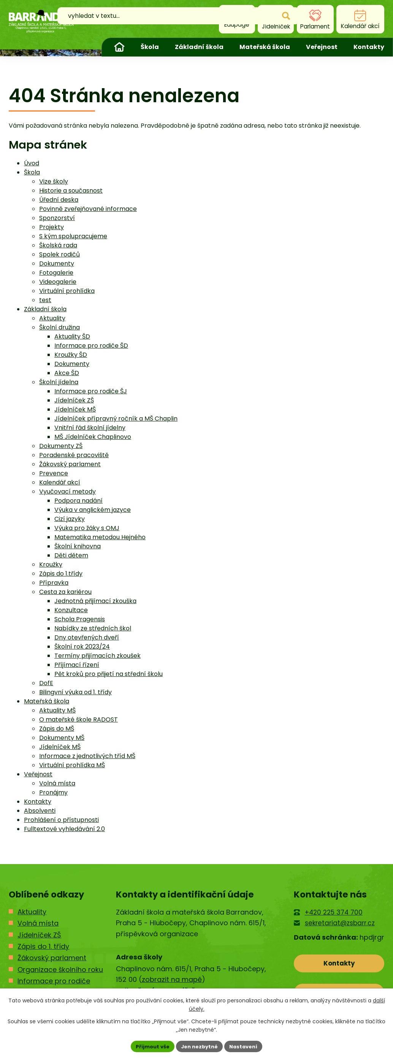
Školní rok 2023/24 (82, 646)
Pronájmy (53, 792)
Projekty (51, 227)
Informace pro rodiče (53, 981)
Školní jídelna (58, 382)
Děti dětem (71, 555)
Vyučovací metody (67, 491)
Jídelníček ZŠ (74, 400)
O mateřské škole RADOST (78, 719)
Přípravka (53, 582)
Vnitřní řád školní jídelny (89, 427)
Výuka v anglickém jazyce (92, 509)
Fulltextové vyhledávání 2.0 (64, 829)
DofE (46, 683)
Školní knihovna (77, 546)
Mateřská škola (264, 47)
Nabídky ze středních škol (92, 628)
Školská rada (58, 245)
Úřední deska (58, 199)
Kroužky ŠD (70, 354)
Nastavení (246, 1046)
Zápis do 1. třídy (43, 946)
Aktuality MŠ (57, 710)
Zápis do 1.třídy (60, 573)
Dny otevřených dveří (86, 637)
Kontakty (368, 47)
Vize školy (53, 181)
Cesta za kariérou (65, 591)
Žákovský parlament (70, 464)
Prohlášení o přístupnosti (61, 819)
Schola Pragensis (79, 619)
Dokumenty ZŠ (60, 446)
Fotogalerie (56, 272)
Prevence (53, 473)
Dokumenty (56, 263)
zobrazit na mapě (172, 979)
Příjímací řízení (76, 664)
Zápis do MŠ (56, 728)
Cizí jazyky (69, 518)
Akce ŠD (66, 373)
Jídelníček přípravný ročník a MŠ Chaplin (115, 418)
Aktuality (52, 318)
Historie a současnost (71, 190)
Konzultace (71, 610)
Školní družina (59, 327)
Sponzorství (57, 218)
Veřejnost (322, 47)
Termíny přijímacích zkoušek (97, 655)
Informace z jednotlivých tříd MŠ (87, 756)
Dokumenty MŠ (61, 737)
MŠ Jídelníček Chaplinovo (92, 436)
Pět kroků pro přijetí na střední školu (108, 674)
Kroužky (50, 564)
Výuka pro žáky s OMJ (86, 528)
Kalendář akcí (59, 482)
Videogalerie (57, 281)
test (45, 300)
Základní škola (199, 47)
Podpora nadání (78, 500)
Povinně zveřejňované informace (88, 208)
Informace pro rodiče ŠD (91, 345)
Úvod (119, 47)
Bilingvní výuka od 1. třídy (75, 692)
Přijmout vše (149, 1046)
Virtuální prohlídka (67, 291)
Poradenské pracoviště (74, 455)
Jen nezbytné (199, 1046)
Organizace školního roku (60, 969)
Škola (150, 47)
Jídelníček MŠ (75, 409)
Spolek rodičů (59, 254)
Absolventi (39, 810)
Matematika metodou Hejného (100, 537)
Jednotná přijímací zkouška (95, 601)
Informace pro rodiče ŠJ (90, 391)
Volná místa (57, 783)
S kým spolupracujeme (73, 236)
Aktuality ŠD (72, 336)
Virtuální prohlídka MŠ (72, 765)
